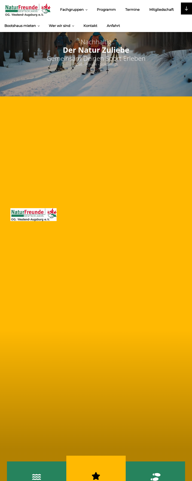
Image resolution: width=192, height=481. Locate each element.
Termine (132, 9)
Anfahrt (113, 25)
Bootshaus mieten (22, 25)
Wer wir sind (62, 25)
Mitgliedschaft (161, 9)
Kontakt (90, 25)
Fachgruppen (74, 9)
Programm (106, 9)
